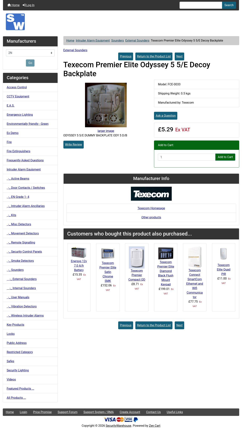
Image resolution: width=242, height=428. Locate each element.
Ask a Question (166, 115)
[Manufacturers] (30, 52)
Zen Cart (154, 425)
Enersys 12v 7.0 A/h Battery (79, 265)
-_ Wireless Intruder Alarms (25, 315)
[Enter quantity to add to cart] (187, 157)
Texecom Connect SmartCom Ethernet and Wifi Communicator (194, 284)
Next (179, 56)
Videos (11, 379)
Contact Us (153, 412)
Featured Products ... (20, 388)
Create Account (130, 412)
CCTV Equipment (18, 96)
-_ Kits (11, 215)
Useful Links (175, 412)
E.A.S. (11, 105)
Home (13, 5)
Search (229, 5)
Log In (28, 5)
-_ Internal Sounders (21, 288)
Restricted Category (20, 352)
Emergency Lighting (20, 114)
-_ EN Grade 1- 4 (18, 197)
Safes (10, 361)
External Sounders (137, 40)
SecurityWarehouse (118, 425)
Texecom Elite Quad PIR (223, 269)
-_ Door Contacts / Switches (26, 187)
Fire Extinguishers (18, 151)
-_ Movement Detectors (23, 233)
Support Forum (68, 412)
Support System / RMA (98, 412)
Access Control (17, 87)
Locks (11, 334)
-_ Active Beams (18, 178)
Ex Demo (12, 133)
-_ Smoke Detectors (20, 261)
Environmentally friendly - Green (27, 124)
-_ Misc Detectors (19, 224)
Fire (9, 142)
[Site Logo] (121, 21)
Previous (125, 56)
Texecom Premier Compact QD (136, 275)
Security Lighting (18, 370)
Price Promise (42, 412)
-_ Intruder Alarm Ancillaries (26, 206)
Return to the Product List (154, 56)
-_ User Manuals (18, 297)
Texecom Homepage (151, 208)
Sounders (117, 40)
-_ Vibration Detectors (22, 306)
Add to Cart (225, 157)
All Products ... (16, 397)
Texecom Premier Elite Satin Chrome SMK (107, 272)
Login (23, 412)
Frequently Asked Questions (25, 160)
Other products (151, 217)
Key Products (15, 324)
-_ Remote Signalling (21, 242)
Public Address (17, 343)
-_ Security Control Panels (24, 251)
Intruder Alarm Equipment (93, 40)
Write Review (73, 144)
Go (30, 63)
